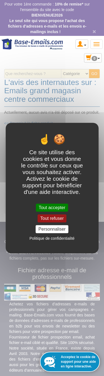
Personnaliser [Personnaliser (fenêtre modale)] (52, 229)
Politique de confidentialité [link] (52, 238)
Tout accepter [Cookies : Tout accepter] (52, 207)
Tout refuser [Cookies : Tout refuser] (52, 218)
